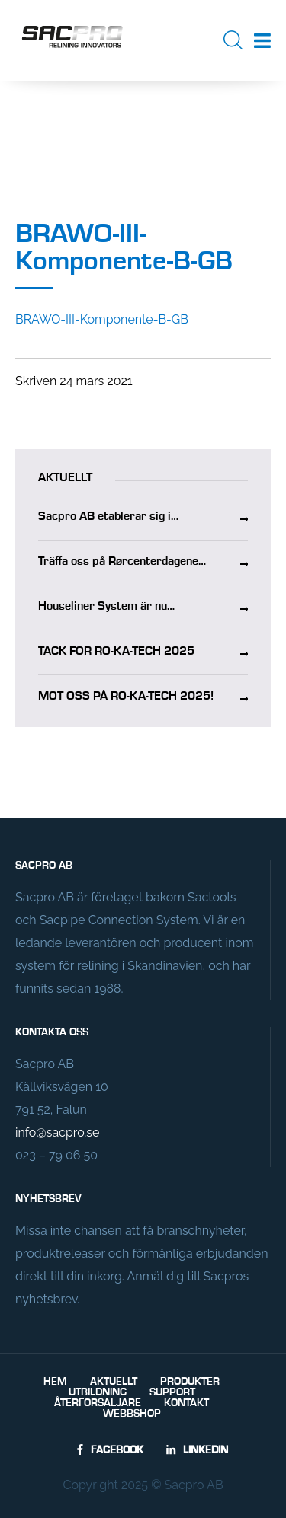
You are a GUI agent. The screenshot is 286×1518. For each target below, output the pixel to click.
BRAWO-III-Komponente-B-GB (101, 319)
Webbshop (132, 1413)
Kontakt (186, 1403)
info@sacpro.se (57, 1132)
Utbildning (98, 1392)
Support (172, 1392)
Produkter (190, 1381)
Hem (55, 1381)
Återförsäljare (97, 1403)
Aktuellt (113, 1381)
